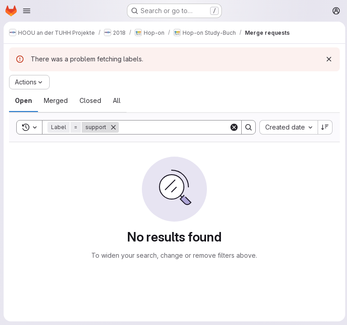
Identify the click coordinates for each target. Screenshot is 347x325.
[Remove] (113, 127)
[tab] (23, 100)
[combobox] (287, 127)
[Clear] (232, 127)
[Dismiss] (327, 59)
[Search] (175, 127)
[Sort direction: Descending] (323, 127)
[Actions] (29, 82)
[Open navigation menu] (26, 11)
